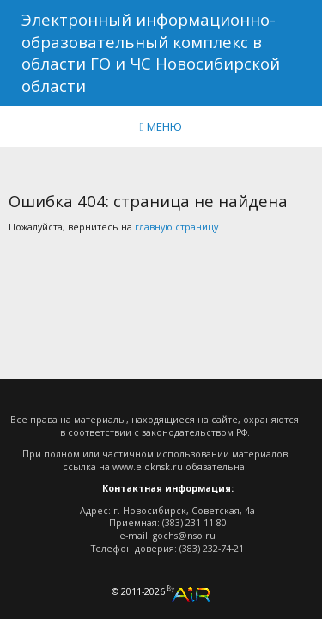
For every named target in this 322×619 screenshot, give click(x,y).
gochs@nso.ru (184, 536)
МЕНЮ (161, 126)
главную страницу (176, 227)
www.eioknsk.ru (147, 467)
